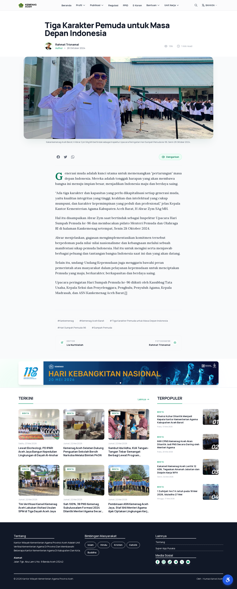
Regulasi (113, 5)
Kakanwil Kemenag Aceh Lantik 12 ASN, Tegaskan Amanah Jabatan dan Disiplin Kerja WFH (178, 469)
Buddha (92, 552)
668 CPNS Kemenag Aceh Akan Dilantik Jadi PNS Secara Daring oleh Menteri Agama (178, 444)
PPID (125, 5)
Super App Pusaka (165, 548)
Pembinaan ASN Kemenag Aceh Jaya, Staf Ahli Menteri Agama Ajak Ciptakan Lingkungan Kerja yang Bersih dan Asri (128, 509)
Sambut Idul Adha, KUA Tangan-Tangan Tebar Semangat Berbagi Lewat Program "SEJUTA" (128, 453)
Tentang (160, 542)
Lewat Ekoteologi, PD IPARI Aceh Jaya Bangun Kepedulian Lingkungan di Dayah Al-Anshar (38, 451)
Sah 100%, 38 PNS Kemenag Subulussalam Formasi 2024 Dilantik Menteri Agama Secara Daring (83, 509)
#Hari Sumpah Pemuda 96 (71, 327)
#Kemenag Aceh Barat (91, 320)
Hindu (103, 544)
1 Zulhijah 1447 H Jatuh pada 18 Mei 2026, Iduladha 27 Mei (177, 493)
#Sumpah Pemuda (102, 327)
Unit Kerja (171, 5)
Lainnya (143, 399)
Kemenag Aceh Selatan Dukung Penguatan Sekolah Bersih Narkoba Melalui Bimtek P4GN (83, 451)
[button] (228, 580)
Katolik (133, 544)
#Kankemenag (65, 320)
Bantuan (153, 5)
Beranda (66, 5)
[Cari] (196, 5)
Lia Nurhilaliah (75, 344)
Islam (90, 544)
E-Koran (137, 5)
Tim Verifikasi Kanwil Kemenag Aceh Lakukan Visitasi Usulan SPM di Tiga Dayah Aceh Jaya (37, 507)
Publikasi (97, 5)
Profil (80, 5)
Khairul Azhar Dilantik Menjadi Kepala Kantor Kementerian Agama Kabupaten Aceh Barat (177, 419)
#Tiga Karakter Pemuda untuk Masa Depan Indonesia (139, 320)
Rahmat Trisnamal (67, 44)
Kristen (118, 544)
